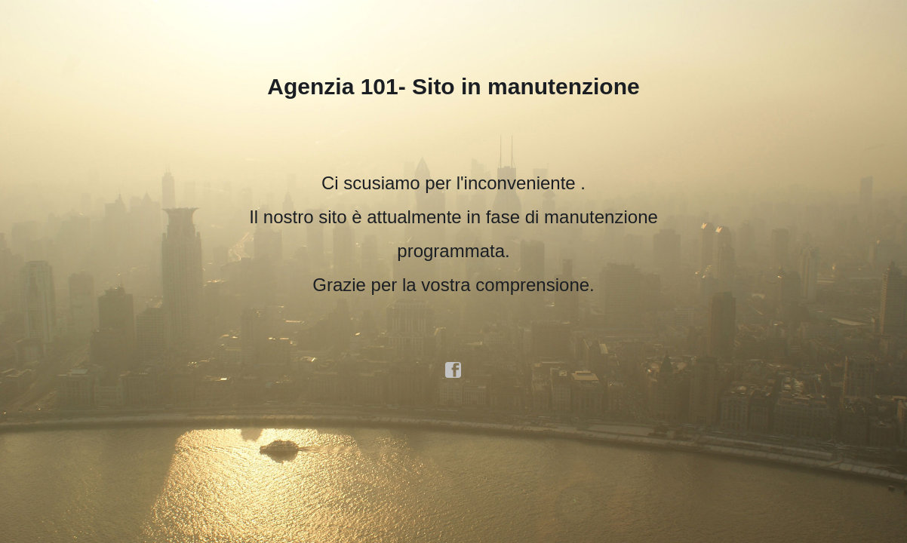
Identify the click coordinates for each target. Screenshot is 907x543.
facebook (453, 370)
